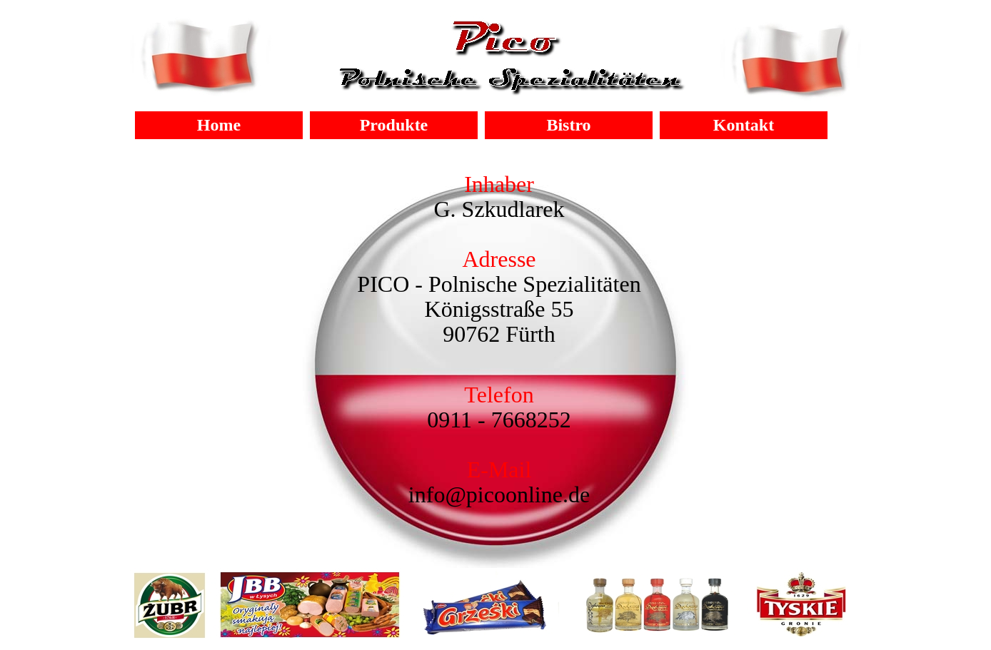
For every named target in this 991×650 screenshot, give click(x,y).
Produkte (394, 125)
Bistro (568, 125)
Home (219, 125)
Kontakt (743, 125)
